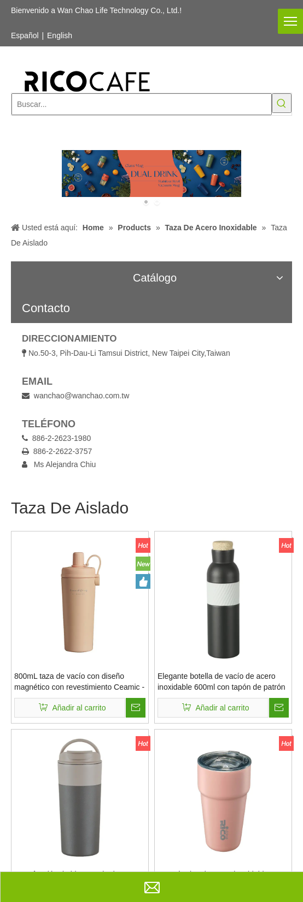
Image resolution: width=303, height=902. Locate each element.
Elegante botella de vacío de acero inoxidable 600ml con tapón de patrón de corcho (221, 682)
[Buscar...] (141, 104)
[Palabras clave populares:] (282, 103)
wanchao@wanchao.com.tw (82, 395)
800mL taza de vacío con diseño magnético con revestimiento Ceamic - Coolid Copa (79, 682)
